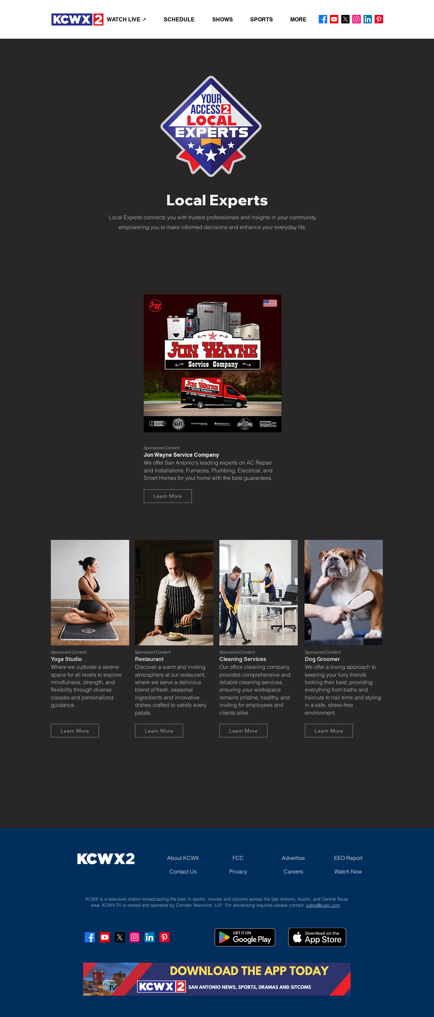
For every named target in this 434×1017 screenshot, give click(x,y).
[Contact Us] (183, 871)
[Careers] (293, 871)
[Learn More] (168, 496)
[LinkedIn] (367, 19)
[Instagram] (356, 19)
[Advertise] (293, 858)
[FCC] (238, 858)
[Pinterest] (379, 19)
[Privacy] (238, 871)
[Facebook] (323, 19)
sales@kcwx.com (323, 905)
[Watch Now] (348, 871)
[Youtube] (334, 19)
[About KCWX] (183, 858)
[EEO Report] (348, 858)
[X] (345, 19)
